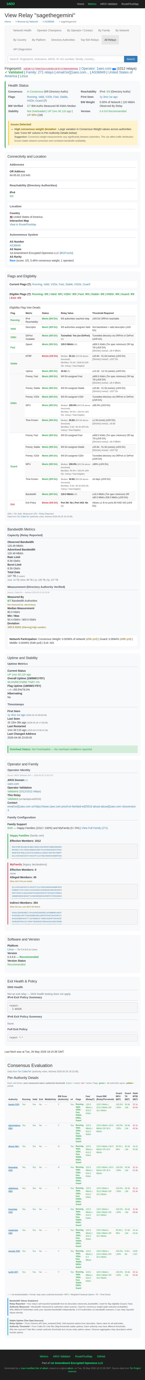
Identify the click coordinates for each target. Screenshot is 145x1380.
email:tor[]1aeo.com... (72, 72)
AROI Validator (108, 3)
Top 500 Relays (90, 39)
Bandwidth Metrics (21, 529)
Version (86, 111)
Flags (11, 96)
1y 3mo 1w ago (109, 96)
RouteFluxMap (130, 3)
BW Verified (15, 105)
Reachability (88, 91)
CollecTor (18, 592)
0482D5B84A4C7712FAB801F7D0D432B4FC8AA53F (37, 918)
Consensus (15, 91)
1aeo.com (13, 783)
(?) (26, 780)
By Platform (39, 39)
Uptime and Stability (23, 658)
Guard (39, 100)
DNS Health (15, 987)
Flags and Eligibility (22, 276)
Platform (13, 945)
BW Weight (88, 102)
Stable (64, 96)
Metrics (92, 3)
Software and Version (24, 939)
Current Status (17, 670)
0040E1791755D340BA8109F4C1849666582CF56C (37, 850)
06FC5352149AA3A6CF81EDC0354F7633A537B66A (37, 893)
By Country (19, 39)
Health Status (18, 85)
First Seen (87, 96)
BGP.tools (66, 252)
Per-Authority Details (23, 1078)
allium (70, 1368)
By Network (122, 30)
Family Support (17, 824)
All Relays (110, 39)
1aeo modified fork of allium (34, 1368)
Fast (55, 96)
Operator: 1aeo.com (96, 68)
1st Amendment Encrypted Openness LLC (76, 1363)
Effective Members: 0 (23, 869)
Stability (13, 111)
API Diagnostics (22, 49)
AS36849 (49, 21)
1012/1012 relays (30, 791)
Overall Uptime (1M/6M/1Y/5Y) (26, 678)
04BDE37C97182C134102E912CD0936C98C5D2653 (37, 890)
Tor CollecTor (23, 516)
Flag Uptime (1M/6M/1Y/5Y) (24, 685)
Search (131, 59)
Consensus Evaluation (30, 1065)
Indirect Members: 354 (24, 902)
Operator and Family (23, 764)
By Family (104, 30)
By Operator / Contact (80, 30)
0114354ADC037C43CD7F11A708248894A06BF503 (37, 856)
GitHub (101, 1356)
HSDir (30, 100)
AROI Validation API (22, 775)
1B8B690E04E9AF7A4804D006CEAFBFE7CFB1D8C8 (37, 896)
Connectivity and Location (27, 156)
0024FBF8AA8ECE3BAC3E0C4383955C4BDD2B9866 (37, 847)
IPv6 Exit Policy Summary (25, 1016)
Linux (24, 76)
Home (80, 3)
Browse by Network (28, 21)
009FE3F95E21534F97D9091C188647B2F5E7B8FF (37, 853)
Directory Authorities (63, 39)
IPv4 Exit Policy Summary (25, 997)
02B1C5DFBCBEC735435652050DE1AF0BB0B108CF (37, 913)
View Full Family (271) (95, 828)
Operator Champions (49, 30)
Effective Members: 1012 (25, 840)
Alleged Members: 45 (23, 877)
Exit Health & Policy (22, 981)
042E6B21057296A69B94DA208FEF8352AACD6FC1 (37, 915)
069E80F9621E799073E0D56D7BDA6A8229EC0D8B (37, 922)
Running (32, 96)
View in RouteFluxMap (23, 224)
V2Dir (48, 96)
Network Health (22, 30)
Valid (41, 96)
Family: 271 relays (40, 72)
